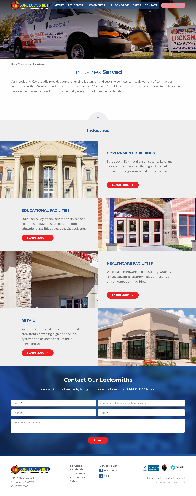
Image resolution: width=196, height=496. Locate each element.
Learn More (122, 184)
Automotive (119, 5)
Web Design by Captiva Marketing (170, 482)
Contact (150, 5)
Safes (136, 5)
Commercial (97, 5)
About (59, 5)
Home (14, 64)
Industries (38, 64)
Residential (76, 5)
